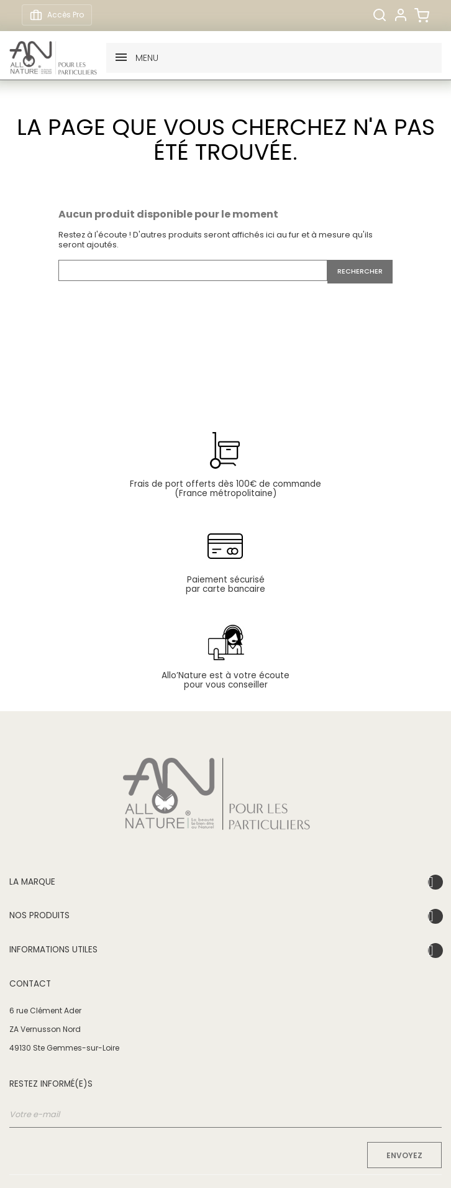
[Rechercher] (379, 14)
